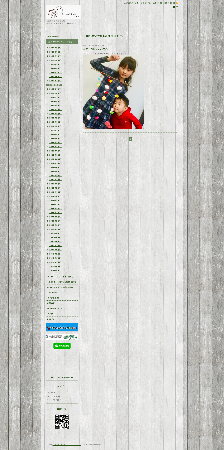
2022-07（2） (55, 163)
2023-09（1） (55, 130)
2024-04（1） (55, 105)
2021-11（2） (55, 192)
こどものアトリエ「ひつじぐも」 (67, 444)
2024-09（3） (55, 101)
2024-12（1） (55, 93)
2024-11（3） (55, 97)
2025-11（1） (55, 56)
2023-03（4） (55, 147)
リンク (50, 314)
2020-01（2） (55, 250)
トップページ (53, 36)
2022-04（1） (55, 175)
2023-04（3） (55, 142)
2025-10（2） (55, 60)
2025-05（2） (55, 77)
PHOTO (51, 319)
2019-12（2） (55, 254)
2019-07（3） (55, 262)
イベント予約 (53, 298)
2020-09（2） (55, 229)
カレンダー (52, 292)
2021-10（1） (55, 196)
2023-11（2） (55, 122)
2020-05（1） (55, 241)
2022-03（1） (55, 180)
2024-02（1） (55, 114)
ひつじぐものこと (55, 308)
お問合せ (51, 303)
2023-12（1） (55, 118)
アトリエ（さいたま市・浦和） (60, 276)
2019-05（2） (55, 270)
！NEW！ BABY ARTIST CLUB (61, 282)
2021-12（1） (55, 188)
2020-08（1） (55, 233)
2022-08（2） (55, 159)
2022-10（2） (55, 155)
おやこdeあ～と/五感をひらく (60, 287)
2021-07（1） (55, 204)
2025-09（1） (55, 64)
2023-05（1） (55, 138)
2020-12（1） (55, 221)
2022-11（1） (55, 151)
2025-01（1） (55, 89)
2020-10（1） (55, 225)
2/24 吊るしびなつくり (95, 48)
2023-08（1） (55, 134)
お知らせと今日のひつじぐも (59, 41)
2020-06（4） (55, 237)
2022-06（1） (55, 167)
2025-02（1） (55, 85)
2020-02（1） (55, 246)
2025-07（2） (55, 72)
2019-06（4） (55, 266)
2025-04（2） (55, 81)
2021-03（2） (55, 213)
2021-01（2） (55, 217)
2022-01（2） (55, 184)
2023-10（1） (55, 126)
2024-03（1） (55, 109)
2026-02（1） (55, 48)
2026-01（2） (55, 52)
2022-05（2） (55, 171)
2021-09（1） (55, 200)
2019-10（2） (55, 258)
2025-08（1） (55, 68)
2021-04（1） (55, 208)
